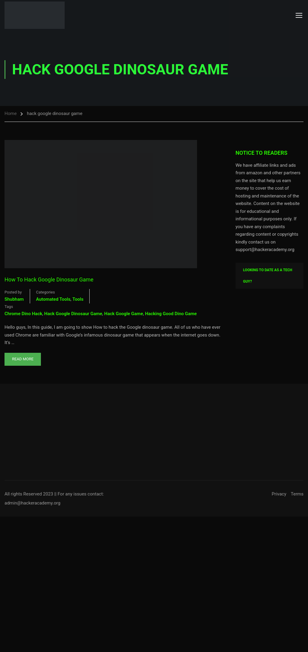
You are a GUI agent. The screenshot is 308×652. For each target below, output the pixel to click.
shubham (14, 299)
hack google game (123, 313)
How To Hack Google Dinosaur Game (49, 279)
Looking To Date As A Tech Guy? (267, 276)
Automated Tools (53, 299)
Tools (78, 299)
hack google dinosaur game (73, 313)
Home (11, 113)
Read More (22, 357)
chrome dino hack (23, 313)
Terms (297, 494)
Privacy (279, 494)
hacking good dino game (171, 313)
